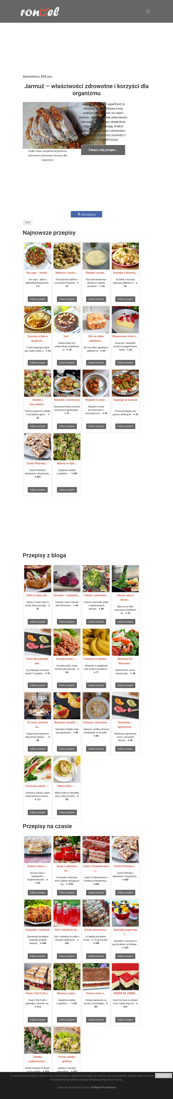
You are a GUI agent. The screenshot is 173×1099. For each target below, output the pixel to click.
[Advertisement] (86, 48)
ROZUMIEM (163, 1075)
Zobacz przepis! (37, 299)
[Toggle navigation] (148, 11)
